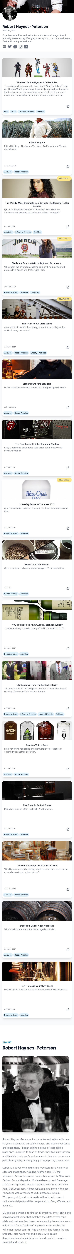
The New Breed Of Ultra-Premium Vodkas (37, 444)
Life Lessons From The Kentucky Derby (37, 685)
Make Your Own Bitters (37, 564)
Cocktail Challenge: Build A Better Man (37, 865)
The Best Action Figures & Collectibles (37, 82)
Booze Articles (21, 172)
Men (6, 111)
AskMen (40, 111)
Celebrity (8, 232)
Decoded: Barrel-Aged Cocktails (37, 925)
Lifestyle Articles (26, 111)
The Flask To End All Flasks (37, 805)
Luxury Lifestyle (46, 714)
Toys (13, 111)
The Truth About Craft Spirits (37, 323)
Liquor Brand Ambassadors (37, 384)
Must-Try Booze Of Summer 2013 (37, 504)
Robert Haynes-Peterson (25, 26)
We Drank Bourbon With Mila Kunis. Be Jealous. (37, 263)
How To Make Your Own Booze (37, 986)
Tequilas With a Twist (37, 745)
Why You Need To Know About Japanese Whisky (37, 624)
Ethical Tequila (37, 142)
